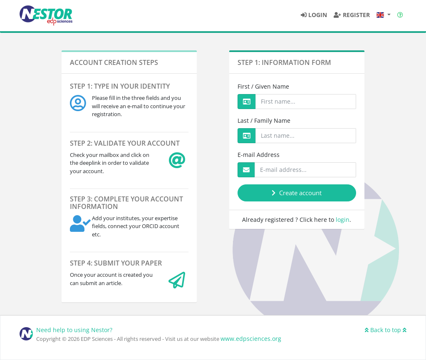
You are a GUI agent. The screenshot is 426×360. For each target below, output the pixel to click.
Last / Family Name (264, 120)
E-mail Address (259, 155)
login (342, 219)
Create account (297, 193)
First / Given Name (263, 86)
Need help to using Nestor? (74, 330)
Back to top (385, 330)
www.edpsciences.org (250, 339)
